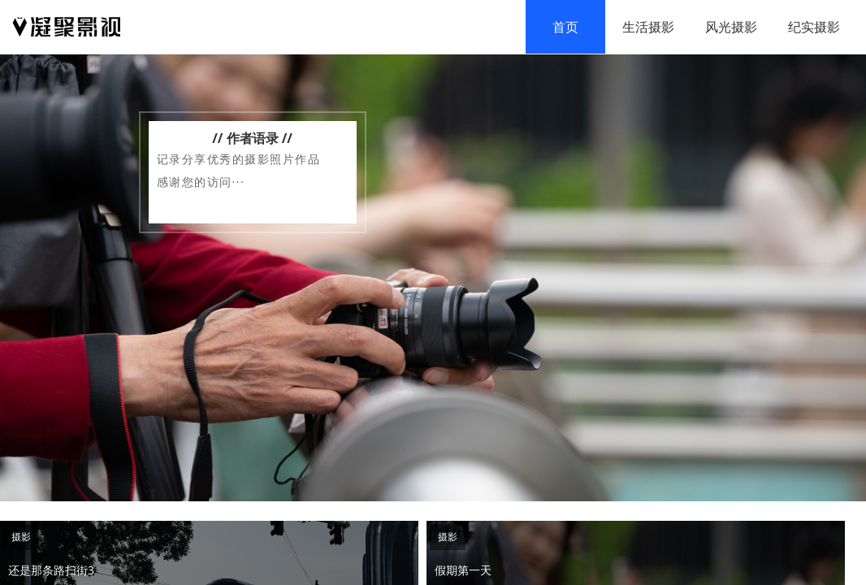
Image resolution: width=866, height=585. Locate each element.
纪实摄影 (814, 27)
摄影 (21, 537)
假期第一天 (463, 570)
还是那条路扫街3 (51, 570)
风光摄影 (731, 27)
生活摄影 (648, 27)
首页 (565, 27)
